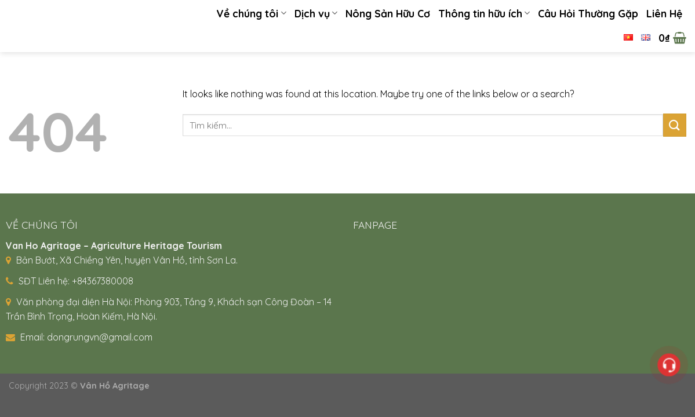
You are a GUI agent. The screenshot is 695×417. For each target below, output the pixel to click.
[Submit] (674, 125)
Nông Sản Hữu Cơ (387, 13)
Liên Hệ (664, 13)
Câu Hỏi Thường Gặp (588, 13)
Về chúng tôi (251, 13)
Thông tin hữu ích (484, 13)
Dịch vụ (315, 13)
